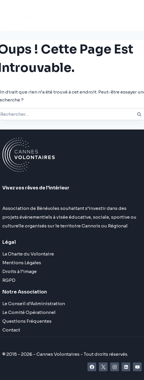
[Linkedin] (126, 366)
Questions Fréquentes (27, 321)
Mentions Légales (21, 262)
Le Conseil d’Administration (33, 303)
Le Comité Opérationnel (29, 312)
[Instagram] (114, 366)
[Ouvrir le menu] (102, 15)
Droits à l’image (19, 271)
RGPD (8, 280)
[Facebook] (91, 366)
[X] (103, 366)
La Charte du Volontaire (28, 254)
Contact (11, 330)
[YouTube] (137, 366)
